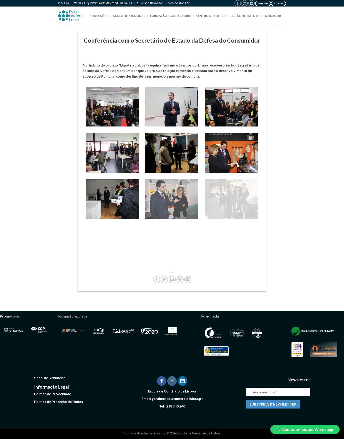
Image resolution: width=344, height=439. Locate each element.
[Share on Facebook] (156, 279)
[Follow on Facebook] (237, 3)
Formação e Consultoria (172, 16)
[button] (305, 429)
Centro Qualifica (212, 16)
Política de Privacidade (52, 394)
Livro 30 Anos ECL (178, 3)
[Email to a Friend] (172, 279)
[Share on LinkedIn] (187, 279)
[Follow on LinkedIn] (251, 3)
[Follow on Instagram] (244, 3)
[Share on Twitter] (164, 279)
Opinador (273, 16)
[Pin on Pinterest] (180, 279)
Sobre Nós (100, 16)
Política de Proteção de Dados (58, 401)
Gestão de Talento (246, 16)
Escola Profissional (129, 16)
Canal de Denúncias (49, 378)
